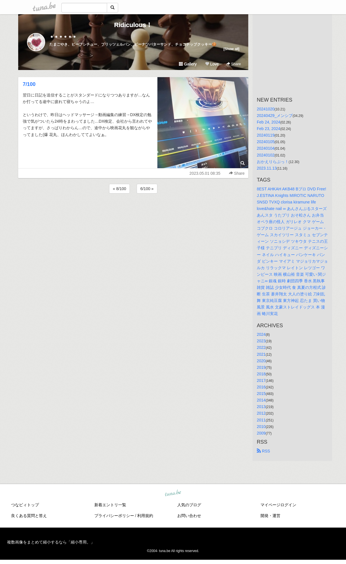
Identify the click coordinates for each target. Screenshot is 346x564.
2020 (261, 361)
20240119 (265, 135)
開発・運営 (270, 515)
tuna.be (173, 493)
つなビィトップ (25, 505)
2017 (261, 380)
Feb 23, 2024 (268, 128)
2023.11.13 (267, 168)
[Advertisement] (133, 210)
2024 (261, 334)
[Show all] (231, 49)
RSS (263, 451)
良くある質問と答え (29, 515)
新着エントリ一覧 (110, 505)
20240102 (265, 155)
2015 (261, 393)
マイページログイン (278, 505)
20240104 (265, 148)
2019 (261, 367)
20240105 (265, 141)
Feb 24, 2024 (268, 122)
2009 (261, 433)
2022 (261, 347)
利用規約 (145, 515)
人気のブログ (189, 505)
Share (233, 64)
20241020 (265, 109)
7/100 (29, 84)
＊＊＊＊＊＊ (63, 37)
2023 (261, 341)
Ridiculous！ (133, 24)
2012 (261, 413)
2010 (261, 426)
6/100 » (147, 188)
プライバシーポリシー (114, 515)
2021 (261, 354)
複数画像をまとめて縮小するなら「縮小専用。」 (51, 542)
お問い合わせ (189, 515)
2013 (261, 406)
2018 (261, 374)
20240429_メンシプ (275, 115)
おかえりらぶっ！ (273, 161)
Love (212, 64)
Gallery (188, 64)
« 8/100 (119, 188)
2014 (261, 400)
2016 (261, 387)
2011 (261, 420)
